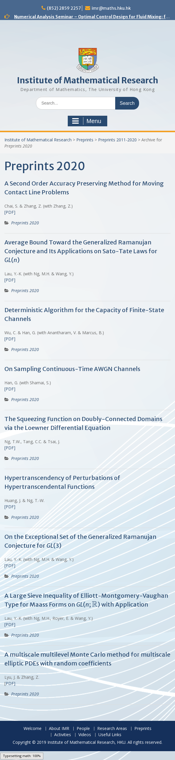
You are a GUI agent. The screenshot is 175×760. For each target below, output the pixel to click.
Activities (62, 735)
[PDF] (9, 212)
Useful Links (109, 735)
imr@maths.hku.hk (111, 8)
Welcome (33, 729)
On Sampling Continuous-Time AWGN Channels (72, 368)
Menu (86, 121)
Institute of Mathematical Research (87, 80)
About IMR (59, 729)
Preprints (84, 140)
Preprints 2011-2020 (117, 140)
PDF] (10, 683)
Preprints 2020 (25, 223)
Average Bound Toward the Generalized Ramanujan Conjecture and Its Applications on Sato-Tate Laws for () (80, 251)
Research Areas (112, 729)
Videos (84, 735)
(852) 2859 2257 (64, 8)
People (83, 729)
